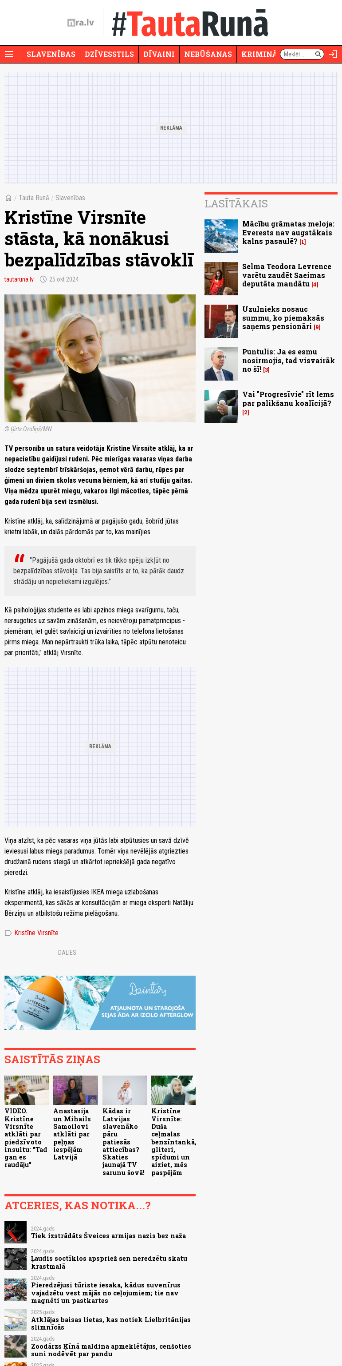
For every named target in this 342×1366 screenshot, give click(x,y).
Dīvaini (159, 54)
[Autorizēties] (333, 54)
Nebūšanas (208, 54)
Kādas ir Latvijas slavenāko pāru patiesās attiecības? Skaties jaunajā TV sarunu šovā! (123, 1141)
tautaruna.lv (19, 279)
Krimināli (263, 54)
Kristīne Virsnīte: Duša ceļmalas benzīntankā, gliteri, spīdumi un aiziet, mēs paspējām (174, 1141)
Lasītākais (236, 203)
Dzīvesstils (109, 54)
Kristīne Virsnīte (31, 933)
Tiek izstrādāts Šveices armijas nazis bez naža (108, 1235)
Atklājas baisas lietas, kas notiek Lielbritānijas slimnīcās (111, 1323)
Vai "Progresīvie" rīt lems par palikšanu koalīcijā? (288, 398)
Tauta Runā (34, 198)
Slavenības (51, 54)
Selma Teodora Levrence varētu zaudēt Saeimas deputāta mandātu (286, 275)
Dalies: (68, 952)
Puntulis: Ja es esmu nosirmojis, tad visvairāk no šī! (288, 360)
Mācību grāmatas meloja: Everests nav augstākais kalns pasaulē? (288, 232)
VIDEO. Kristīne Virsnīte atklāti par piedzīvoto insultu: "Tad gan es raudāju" (25, 1138)
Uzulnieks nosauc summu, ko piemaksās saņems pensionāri (283, 317)
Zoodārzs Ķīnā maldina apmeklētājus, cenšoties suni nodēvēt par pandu (111, 1350)
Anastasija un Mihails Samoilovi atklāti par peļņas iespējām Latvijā (72, 1134)
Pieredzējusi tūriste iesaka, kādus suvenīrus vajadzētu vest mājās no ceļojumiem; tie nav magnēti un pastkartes (106, 1293)
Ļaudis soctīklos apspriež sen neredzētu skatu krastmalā (109, 1262)
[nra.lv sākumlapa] (80, 23)
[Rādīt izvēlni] (9, 54)
